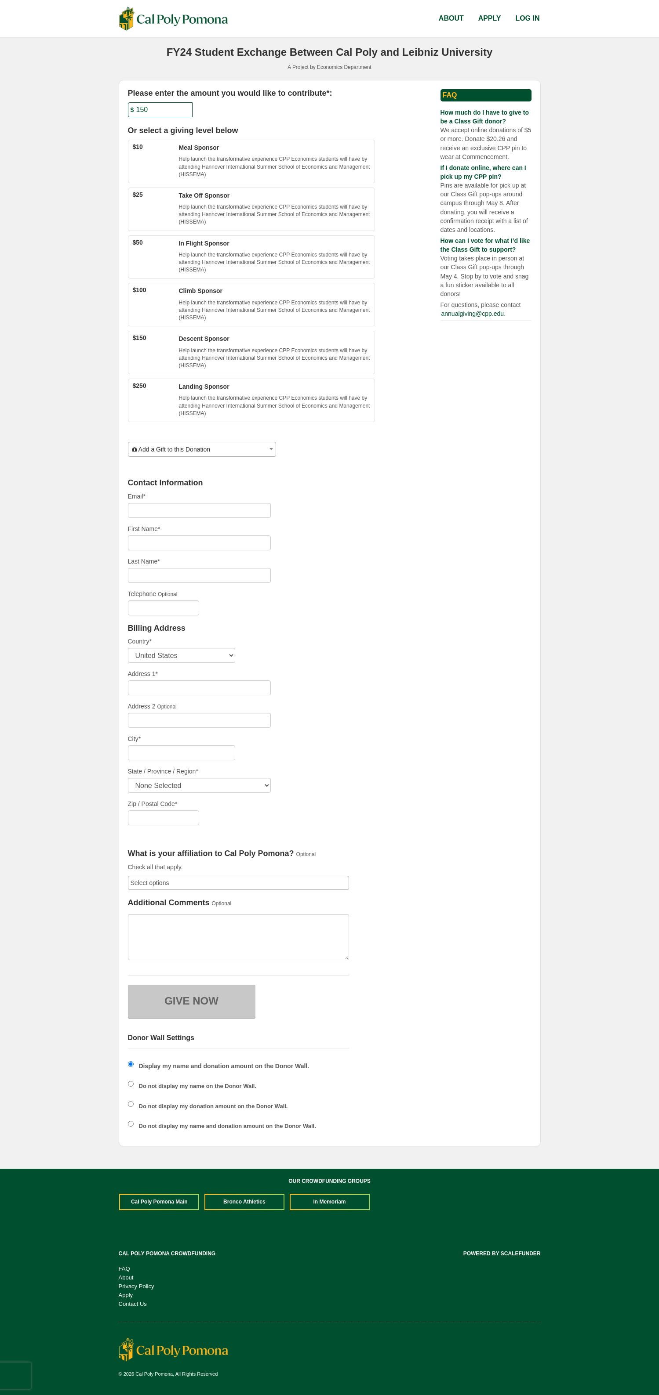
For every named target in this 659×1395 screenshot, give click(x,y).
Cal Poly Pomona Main (159, 1202)
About (451, 18)
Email (137, 496)
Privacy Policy (136, 1286)
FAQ (124, 1268)
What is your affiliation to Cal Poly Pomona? (211, 853)
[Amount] (160, 109)
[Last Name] (199, 575)
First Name (144, 528)
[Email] (199, 510)
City (134, 738)
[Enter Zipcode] (164, 817)
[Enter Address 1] (199, 687)
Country (140, 641)
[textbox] (202, 449)
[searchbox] (238, 882)
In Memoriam (329, 1202)
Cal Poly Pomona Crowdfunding (167, 1253)
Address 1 (143, 673)
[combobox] (202, 449)
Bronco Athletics (244, 1202)
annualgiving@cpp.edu (472, 313)
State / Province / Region (163, 771)
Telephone (142, 593)
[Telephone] (164, 607)
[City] (181, 752)
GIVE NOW (191, 1001)
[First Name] (199, 542)
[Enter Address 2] (199, 720)
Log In (527, 18)
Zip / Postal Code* (153, 803)
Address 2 (142, 706)
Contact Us (133, 1304)
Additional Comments (169, 903)
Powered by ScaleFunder (502, 1253)
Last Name (144, 561)
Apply (489, 18)
